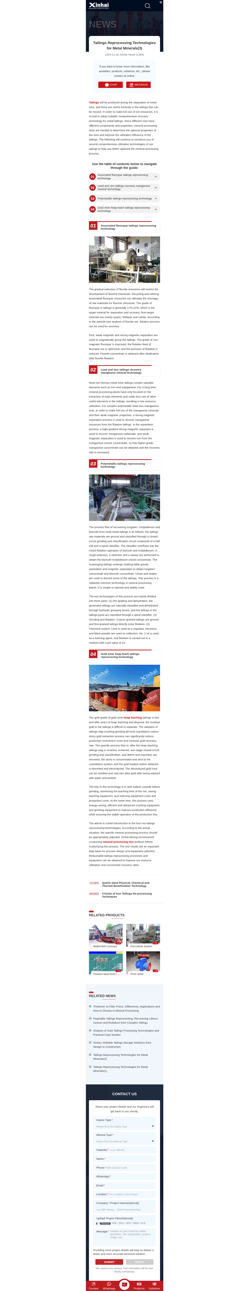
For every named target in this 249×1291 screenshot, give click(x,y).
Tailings (94, 102)
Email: (100, 1185)
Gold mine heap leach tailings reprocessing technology (124, 209)
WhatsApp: (103, 1176)
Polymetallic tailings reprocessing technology (125, 198)
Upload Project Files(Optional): (115, 1218)
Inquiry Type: (104, 1119)
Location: (102, 1194)
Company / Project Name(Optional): (118, 1203)
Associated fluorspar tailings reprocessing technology (123, 176)
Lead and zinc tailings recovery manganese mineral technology (124, 187)
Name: (101, 1158)
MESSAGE (138, 85)
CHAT (110, 85)
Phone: (101, 1167)
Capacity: (102, 1149)
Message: (102, 1233)
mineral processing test (118, 841)
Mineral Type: (105, 1134)
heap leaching (133, 717)
